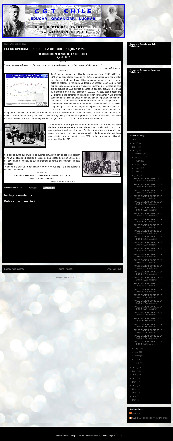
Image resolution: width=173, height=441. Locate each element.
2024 (134, 147)
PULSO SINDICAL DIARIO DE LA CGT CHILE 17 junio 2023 (148, 249)
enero (137, 363)
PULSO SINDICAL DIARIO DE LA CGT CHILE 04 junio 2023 (148, 325)
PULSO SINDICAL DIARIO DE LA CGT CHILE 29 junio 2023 (148, 185)
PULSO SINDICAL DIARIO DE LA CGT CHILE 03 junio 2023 (148, 331)
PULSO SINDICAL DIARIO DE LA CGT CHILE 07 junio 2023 (148, 308)
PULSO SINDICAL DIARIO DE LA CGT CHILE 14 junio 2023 (148, 267)
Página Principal (65, 269)
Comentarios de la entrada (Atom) (68, 277)
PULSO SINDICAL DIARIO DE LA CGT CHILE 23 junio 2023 (148, 214)
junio (136, 175)
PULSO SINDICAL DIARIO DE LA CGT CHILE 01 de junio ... (148, 343)
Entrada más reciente (14, 269)
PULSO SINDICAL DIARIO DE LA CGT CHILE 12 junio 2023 (148, 279)
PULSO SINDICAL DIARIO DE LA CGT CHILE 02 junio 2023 (148, 337)
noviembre (139, 157)
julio (136, 172)
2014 (134, 396)
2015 (134, 393)
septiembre (139, 165)
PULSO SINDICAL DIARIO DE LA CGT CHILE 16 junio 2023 (148, 255)
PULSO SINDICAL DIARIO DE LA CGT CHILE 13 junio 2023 (148, 273)
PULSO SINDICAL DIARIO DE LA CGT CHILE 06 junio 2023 (148, 314)
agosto (137, 168)
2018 (134, 382)
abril (136, 352)
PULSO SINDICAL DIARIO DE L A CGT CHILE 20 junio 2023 (148, 232)
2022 (134, 367)
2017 (134, 385)
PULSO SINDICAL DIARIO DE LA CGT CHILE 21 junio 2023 (148, 226)
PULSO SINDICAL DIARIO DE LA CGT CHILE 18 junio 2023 (148, 244)
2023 (134, 151)
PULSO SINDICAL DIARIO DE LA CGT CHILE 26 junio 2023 (148, 203)
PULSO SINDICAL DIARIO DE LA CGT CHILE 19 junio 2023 (148, 238)
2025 (134, 143)
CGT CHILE (137, 413)
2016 (134, 389)
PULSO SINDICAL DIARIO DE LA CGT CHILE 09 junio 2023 (148, 296)
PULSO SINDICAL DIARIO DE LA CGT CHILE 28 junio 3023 (148, 191)
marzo (137, 356)
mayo (136, 348)
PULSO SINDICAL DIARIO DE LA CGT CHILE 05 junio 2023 (148, 319)
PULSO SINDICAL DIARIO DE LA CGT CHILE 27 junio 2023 (148, 197)
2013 (134, 400)
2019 (134, 378)
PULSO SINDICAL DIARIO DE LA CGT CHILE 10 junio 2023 (148, 290)
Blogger (119, 436)
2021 (134, 371)
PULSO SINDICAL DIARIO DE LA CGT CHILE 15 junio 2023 (148, 261)
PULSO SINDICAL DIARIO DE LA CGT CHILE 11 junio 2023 (148, 284)
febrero (137, 359)
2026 (134, 140)
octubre (137, 161)
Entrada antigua (113, 269)
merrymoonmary (94, 436)
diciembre (138, 154)
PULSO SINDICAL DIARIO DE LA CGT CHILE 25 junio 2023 (148, 209)
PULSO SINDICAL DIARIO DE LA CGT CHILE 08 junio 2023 (148, 302)
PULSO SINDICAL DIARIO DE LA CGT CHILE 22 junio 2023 (148, 220)
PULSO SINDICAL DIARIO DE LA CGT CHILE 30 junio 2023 (148, 179)
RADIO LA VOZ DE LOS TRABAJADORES (150, 418)
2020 (134, 375)
